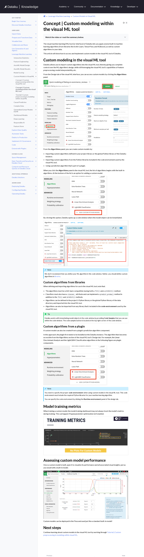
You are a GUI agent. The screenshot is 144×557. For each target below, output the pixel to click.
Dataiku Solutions (18, 177)
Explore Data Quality (19, 130)
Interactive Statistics (21, 58)
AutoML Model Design (22, 65)
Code (14, 145)
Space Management (19, 157)
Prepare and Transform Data (22, 37)
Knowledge (115, 7)
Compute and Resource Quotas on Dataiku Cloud (21, 167)
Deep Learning (19, 119)
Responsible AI (19, 123)
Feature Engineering (21, 62)
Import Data (16, 34)
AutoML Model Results (22, 69)
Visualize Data (17, 41)
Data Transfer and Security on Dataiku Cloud (22, 162)
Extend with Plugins (19, 148)
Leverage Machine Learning (22, 54)
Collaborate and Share (20, 45)
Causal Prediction (20, 102)
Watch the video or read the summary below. (85, 37)
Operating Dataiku (18, 194)
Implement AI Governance (21, 141)
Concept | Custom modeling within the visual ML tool (26, 89)
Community (78, 7)
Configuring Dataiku (19, 190)
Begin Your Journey (19, 21)
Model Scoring (19, 73)
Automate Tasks (18, 134)
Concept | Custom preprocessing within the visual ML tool (25, 82)
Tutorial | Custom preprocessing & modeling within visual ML (25, 97)
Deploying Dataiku (18, 186)
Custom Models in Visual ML (24, 76)
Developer (131, 7)
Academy (63, 7)
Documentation (97, 7)
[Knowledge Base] (22, 7)
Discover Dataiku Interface (21, 25)
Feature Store (19, 126)
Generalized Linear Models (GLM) (23, 110)
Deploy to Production (19, 137)
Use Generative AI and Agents (20, 49)
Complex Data (19, 106)
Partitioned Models (21, 115)
